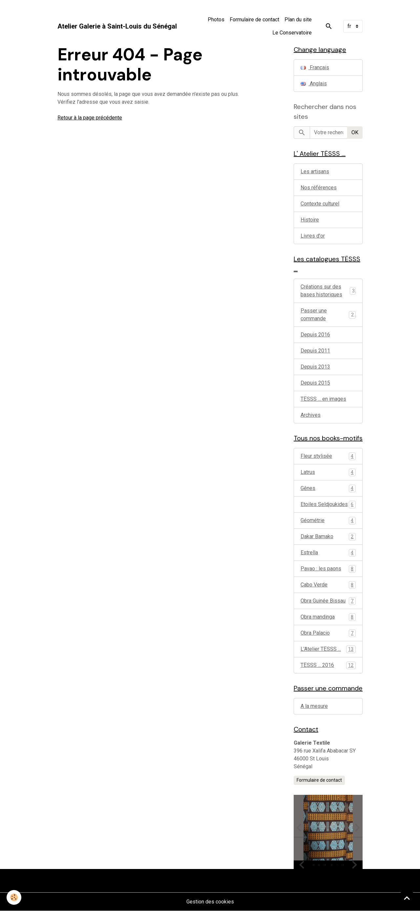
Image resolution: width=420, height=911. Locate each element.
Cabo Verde (328, 585)
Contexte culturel (320, 204)
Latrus (328, 472)
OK (354, 132)
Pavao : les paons (328, 569)
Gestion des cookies (210, 902)
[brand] (117, 26)
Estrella (328, 553)
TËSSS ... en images (323, 399)
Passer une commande (314, 314)
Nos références (319, 187)
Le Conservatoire (292, 33)
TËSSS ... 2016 (328, 665)
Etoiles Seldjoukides (328, 504)
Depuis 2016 (315, 334)
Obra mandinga (328, 617)
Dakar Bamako (328, 536)
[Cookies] (14, 897)
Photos (216, 19)
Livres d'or (313, 236)
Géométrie (328, 520)
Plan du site (298, 19)
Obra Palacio (328, 633)
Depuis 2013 (315, 367)
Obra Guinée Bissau (328, 601)
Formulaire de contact (254, 19)
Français (315, 67)
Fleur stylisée (328, 456)
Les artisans (315, 171)
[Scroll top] (407, 898)
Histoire (310, 220)
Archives (311, 415)
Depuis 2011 (315, 351)
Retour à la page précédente (89, 118)
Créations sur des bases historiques (321, 291)
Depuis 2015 (315, 383)
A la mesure (314, 706)
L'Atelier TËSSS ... (328, 649)
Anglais (314, 83)
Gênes (328, 488)
